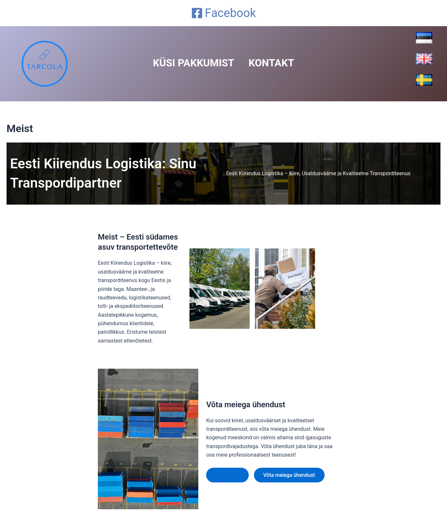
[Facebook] (223, 13)
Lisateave (228, 475)
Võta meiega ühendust (291, 475)
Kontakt (274, 63)
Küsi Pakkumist (190, 63)
